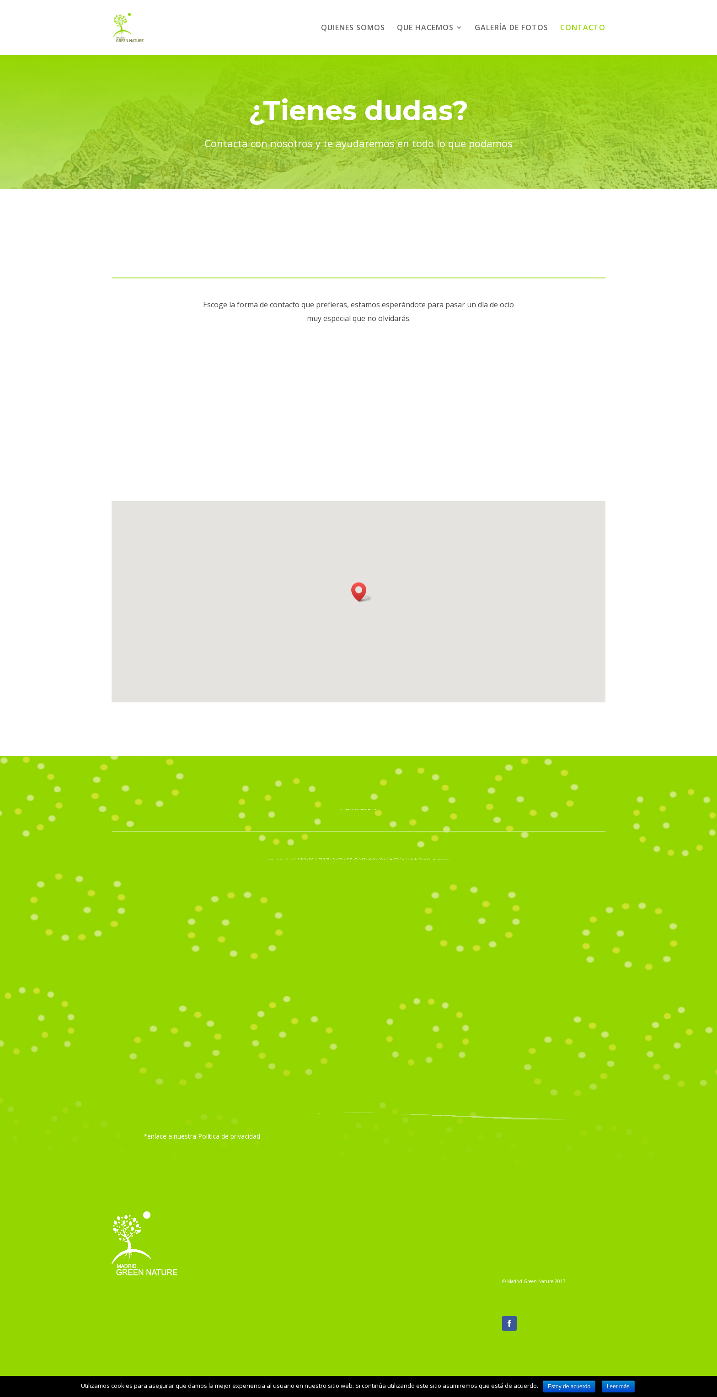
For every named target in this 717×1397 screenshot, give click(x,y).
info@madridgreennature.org (415, 1279)
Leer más (618, 1386)
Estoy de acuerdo (569, 1386)
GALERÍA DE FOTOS (511, 28)
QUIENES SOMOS (353, 28)
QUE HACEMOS (425, 28)
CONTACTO (582, 28)
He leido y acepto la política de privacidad (283, 1101)
